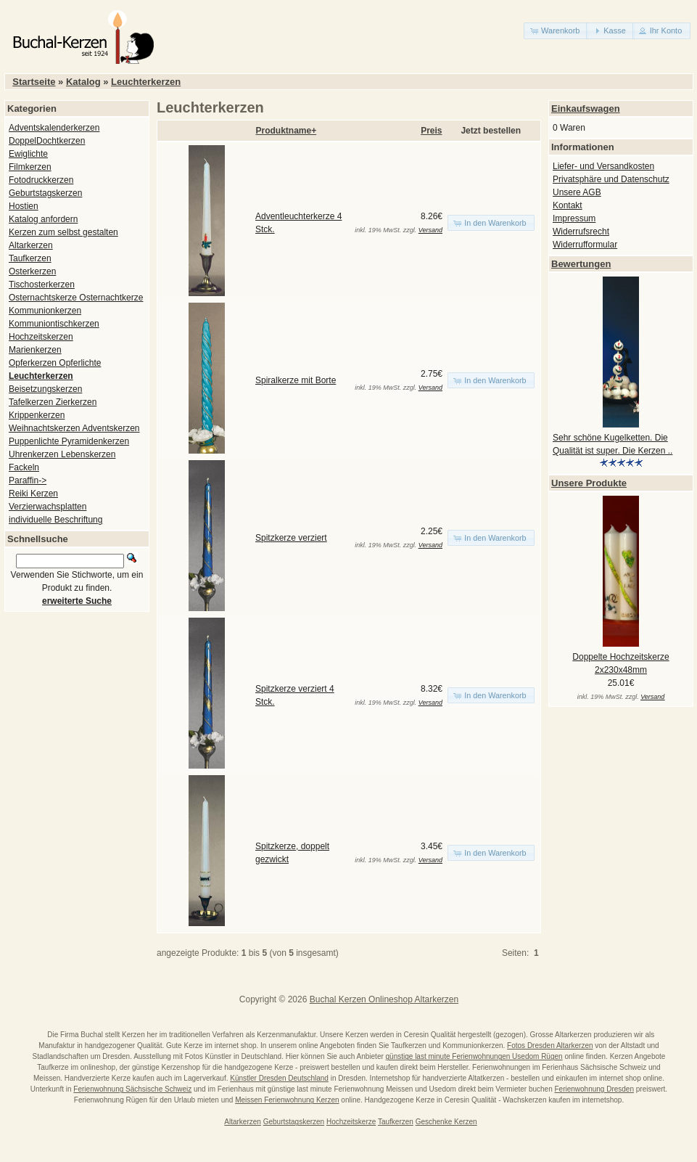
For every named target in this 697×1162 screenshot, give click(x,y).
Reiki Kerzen (33, 493)
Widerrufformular (585, 245)
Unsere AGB (577, 192)
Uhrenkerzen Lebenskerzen (62, 454)
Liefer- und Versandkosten (603, 166)
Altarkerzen (31, 245)
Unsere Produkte (589, 483)
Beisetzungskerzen (45, 389)
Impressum (574, 218)
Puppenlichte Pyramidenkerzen (69, 441)
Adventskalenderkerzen (54, 128)
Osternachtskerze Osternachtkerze (76, 297)
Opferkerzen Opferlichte (55, 363)
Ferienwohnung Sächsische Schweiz (132, 1089)
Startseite (33, 81)
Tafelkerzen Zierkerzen (52, 402)
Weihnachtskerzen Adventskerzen (74, 428)
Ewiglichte (28, 154)
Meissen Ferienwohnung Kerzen (287, 1100)
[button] (556, 30)
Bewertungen (581, 263)
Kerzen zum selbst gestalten (63, 232)
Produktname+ (286, 131)
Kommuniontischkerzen (54, 324)
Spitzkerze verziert (291, 538)
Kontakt (567, 205)
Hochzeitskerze (351, 1122)
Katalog (83, 81)
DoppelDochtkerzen (47, 141)
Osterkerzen (32, 271)
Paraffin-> (27, 480)
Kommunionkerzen (45, 311)
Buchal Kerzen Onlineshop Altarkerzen (384, 999)
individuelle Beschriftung (55, 520)
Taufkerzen (30, 258)
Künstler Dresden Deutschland (279, 1078)
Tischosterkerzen (42, 284)
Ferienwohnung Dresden (594, 1089)
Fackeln (24, 467)
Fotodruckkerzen (41, 180)
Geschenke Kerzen (446, 1122)
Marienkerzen (35, 350)
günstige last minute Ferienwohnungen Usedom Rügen (474, 1056)
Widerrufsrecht (581, 231)
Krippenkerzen (37, 415)
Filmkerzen (30, 167)
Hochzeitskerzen (41, 337)
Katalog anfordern (43, 219)
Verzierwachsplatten (47, 507)
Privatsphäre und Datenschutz (611, 179)
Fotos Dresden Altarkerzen (550, 1046)
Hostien (23, 206)
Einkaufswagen (585, 108)
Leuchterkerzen (146, 81)
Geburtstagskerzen (45, 193)
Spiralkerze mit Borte (295, 380)
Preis (431, 131)
